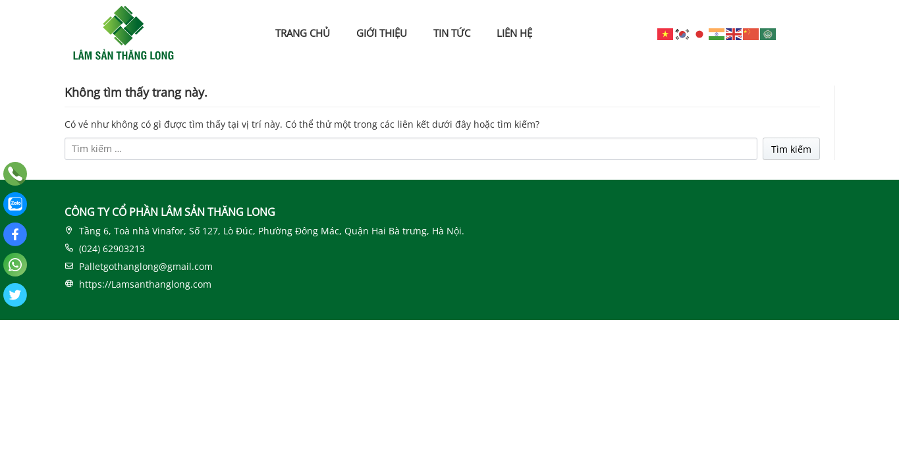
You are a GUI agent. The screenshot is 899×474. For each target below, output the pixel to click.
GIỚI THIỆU (381, 33)
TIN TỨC (451, 33)
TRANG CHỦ (302, 33)
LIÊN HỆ (514, 33)
